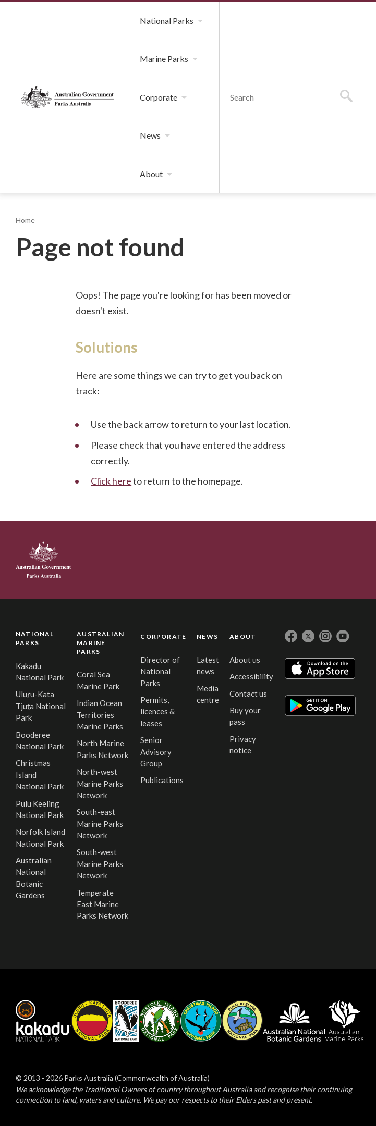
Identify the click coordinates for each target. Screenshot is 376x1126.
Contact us (248, 693)
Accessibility (251, 676)
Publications (162, 780)
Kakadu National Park (43, 1021)
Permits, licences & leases (157, 711)
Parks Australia (67, 97)
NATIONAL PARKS (35, 638)
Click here (111, 481)
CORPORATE (163, 636)
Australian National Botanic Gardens (294, 1021)
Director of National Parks (160, 671)
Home (25, 220)
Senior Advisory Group (156, 751)
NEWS (207, 636)
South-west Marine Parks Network (100, 863)
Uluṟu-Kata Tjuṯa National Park (41, 705)
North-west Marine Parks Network (100, 783)
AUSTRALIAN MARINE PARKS (100, 642)
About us (244, 659)
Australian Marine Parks (344, 1020)
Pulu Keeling (242, 1021)
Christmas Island (201, 1021)
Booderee (126, 1021)
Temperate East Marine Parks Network (102, 904)
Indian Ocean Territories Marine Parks (100, 714)
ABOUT (242, 636)
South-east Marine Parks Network (100, 823)
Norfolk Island (159, 1021)
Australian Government (43, 559)
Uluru (92, 1021)
